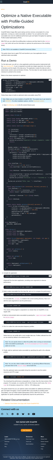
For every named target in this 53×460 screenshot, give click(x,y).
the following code (12, 105)
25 (18, 439)
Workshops (7, 441)
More (42, 436)
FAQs (42, 449)
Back (3, 9)
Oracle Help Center (30, 439)
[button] (1, 1)
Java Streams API (8, 66)
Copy (50, 79)
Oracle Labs (28, 441)
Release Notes (44, 439)
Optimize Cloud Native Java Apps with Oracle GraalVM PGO (22, 403)
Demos (6, 444)
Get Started (26, 430)
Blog (5, 446)
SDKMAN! (8, 101)
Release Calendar (44, 441)
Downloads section (38, 101)
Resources (29, 436)
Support (42, 446)
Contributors (43, 444)
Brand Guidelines (29, 444)
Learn (6, 436)
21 (16, 439)
